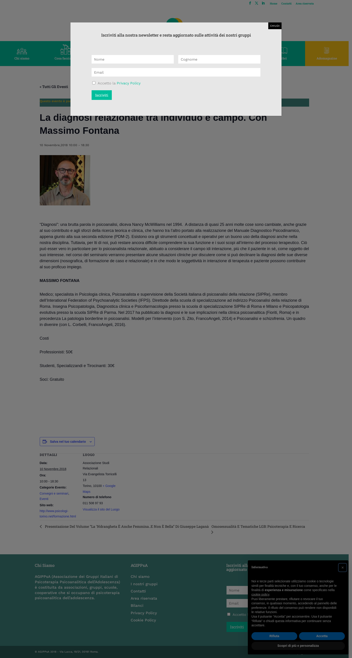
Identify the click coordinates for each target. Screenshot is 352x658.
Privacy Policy (129, 83)
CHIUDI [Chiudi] (275, 25)
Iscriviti (101, 95)
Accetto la (119, 83)
